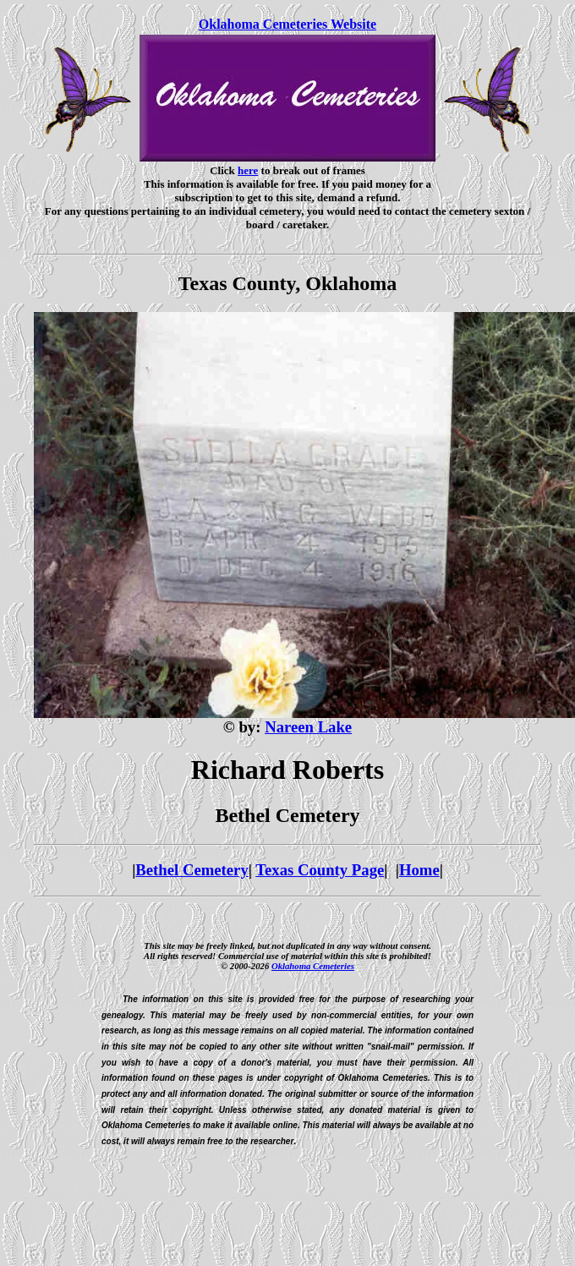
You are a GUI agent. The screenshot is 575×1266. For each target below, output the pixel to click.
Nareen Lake (308, 727)
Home (419, 870)
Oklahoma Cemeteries (312, 966)
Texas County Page (319, 870)
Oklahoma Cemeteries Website (287, 24)
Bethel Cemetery (191, 870)
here (248, 170)
